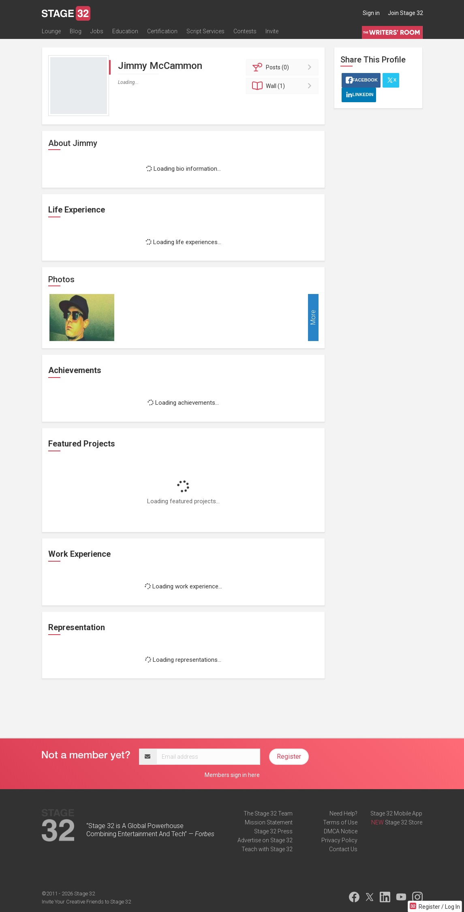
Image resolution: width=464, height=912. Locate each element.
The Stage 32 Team (268, 813)
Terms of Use (340, 822)
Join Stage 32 (405, 13)
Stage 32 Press (273, 831)
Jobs (96, 31)
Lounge (51, 31)
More (313, 317)
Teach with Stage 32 (267, 849)
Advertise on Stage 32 (265, 840)
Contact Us (343, 849)
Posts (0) (283, 67)
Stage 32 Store (403, 822)
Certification (162, 31)
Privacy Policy (339, 840)
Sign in (371, 13)
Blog (75, 31)
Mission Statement (269, 822)
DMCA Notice (340, 831)
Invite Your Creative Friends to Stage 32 (86, 902)
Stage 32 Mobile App (396, 813)
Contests (245, 31)
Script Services (205, 31)
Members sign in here (232, 775)
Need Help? (343, 813)
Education (125, 31)
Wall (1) (283, 86)
